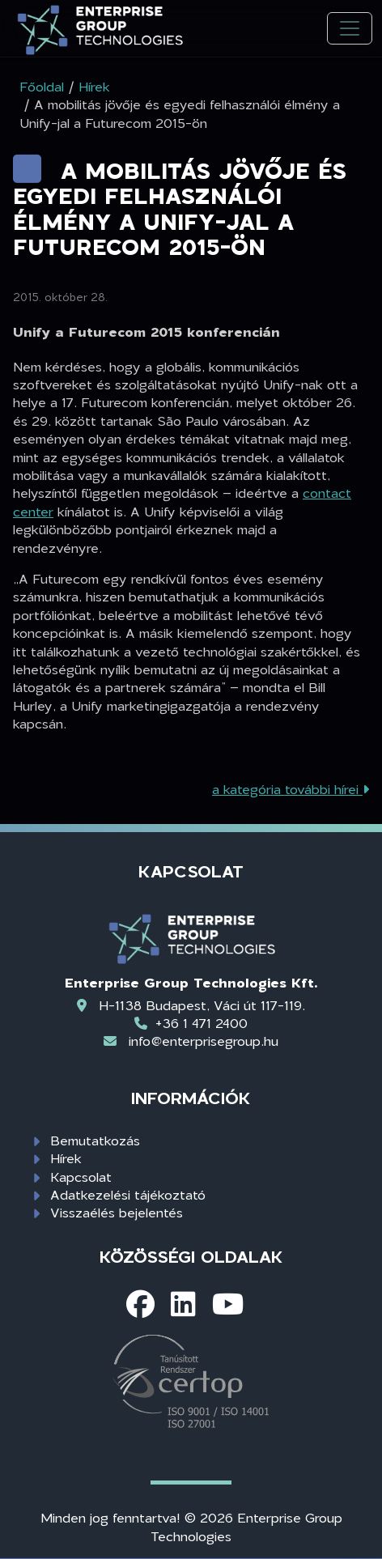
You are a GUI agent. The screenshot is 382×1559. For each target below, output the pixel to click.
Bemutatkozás (95, 1140)
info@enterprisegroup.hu (203, 1040)
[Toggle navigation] (349, 28)
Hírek (66, 1158)
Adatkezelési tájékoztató (128, 1194)
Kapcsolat (81, 1176)
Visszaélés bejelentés (116, 1212)
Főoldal (41, 86)
